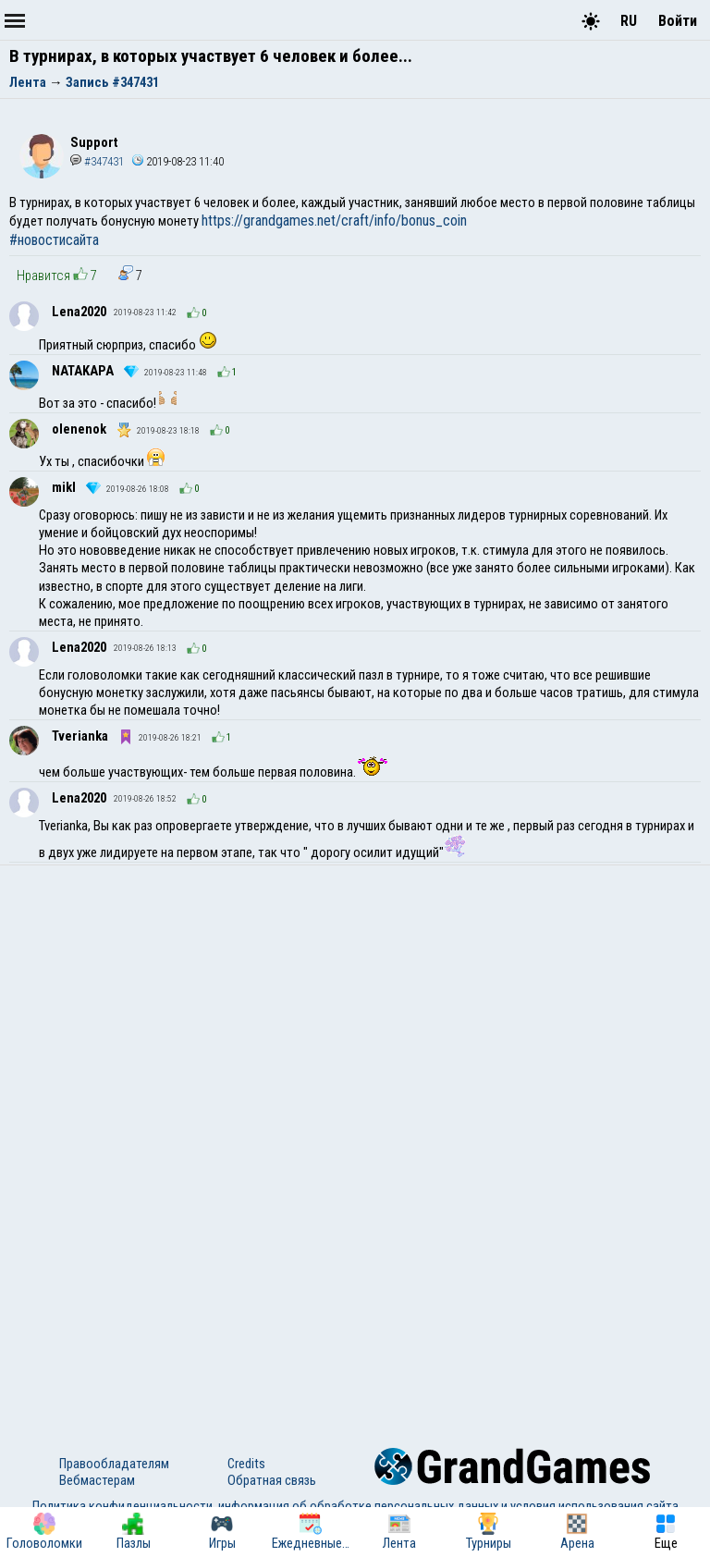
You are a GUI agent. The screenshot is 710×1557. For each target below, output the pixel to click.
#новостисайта (54, 240)
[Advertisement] (355, 1004)
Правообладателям (114, 1463)
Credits (246, 1463)
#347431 (97, 161)
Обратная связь (271, 1480)
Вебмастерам (97, 1480)
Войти (677, 21)
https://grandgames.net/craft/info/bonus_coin (334, 220)
